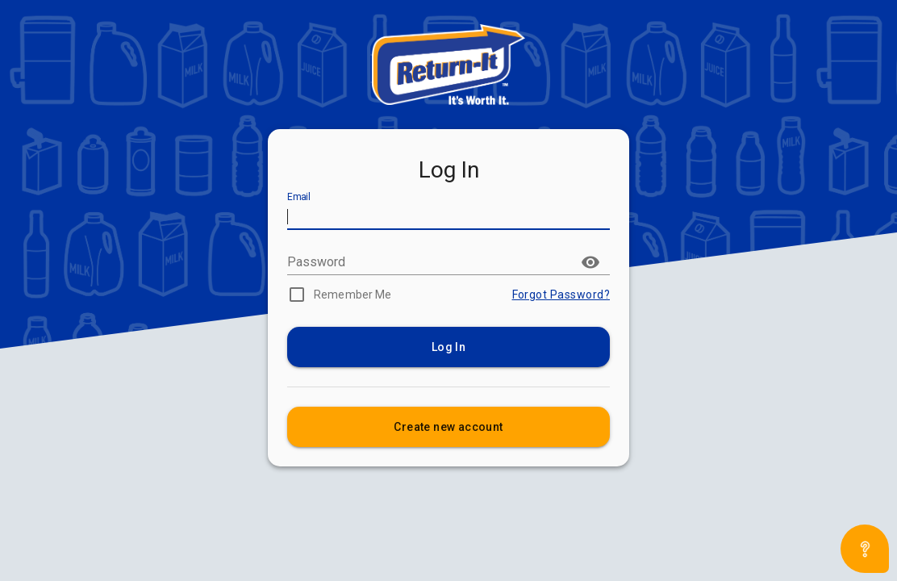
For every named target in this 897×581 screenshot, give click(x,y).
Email (299, 198)
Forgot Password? (561, 294)
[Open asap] (865, 549)
